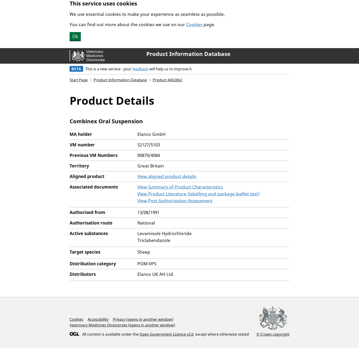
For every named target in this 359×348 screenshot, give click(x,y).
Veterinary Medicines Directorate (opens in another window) (122, 325)
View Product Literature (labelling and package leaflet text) (198, 194)
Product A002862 (167, 79)
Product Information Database (188, 53)
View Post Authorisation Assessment (174, 201)
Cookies (194, 24)
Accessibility (98, 319)
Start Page (79, 79)
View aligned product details (166, 176)
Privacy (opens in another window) (143, 319)
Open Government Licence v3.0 (166, 334)
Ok (75, 36)
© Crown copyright (272, 334)
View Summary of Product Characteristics (180, 187)
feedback (140, 68)
